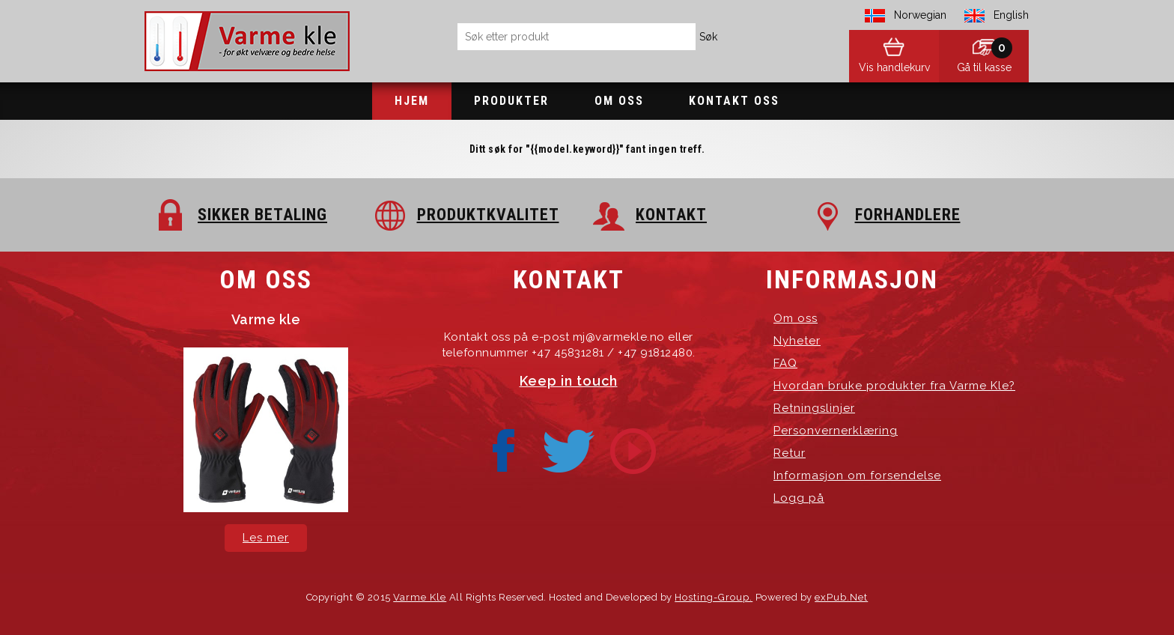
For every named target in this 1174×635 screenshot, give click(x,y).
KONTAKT (671, 214)
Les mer (266, 537)
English (1011, 15)
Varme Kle (419, 597)
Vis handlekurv (894, 67)
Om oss (619, 101)
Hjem (412, 101)
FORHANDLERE (908, 214)
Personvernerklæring (835, 430)
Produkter (511, 101)
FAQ (785, 363)
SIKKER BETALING (262, 214)
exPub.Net (841, 597)
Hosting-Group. (713, 597)
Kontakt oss (734, 101)
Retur (789, 453)
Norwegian (920, 15)
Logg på (798, 498)
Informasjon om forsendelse (857, 475)
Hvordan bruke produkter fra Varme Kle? (894, 385)
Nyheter (797, 340)
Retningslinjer (814, 408)
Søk (708, 37)
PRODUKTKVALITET (488, 214)
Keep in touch (569, 381)
